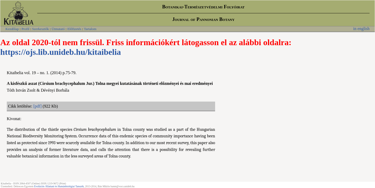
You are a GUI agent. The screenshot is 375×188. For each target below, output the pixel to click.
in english (361, 28)
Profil (25, 29)
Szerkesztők (40, 29)
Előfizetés (74, 29)
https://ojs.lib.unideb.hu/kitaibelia (60, 52)
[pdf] (37, 106)
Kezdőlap (12, 29)
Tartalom (90, 29)
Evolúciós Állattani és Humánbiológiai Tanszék (59, 186)
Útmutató (58, 29)
